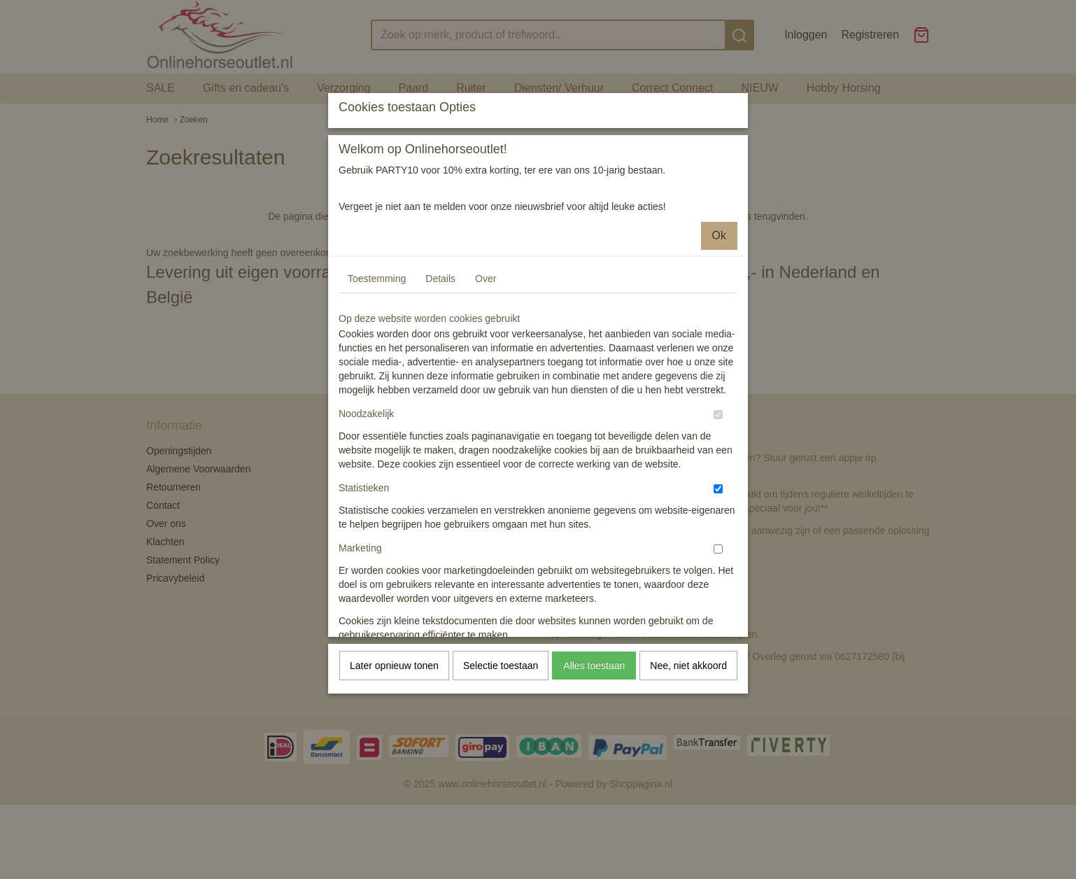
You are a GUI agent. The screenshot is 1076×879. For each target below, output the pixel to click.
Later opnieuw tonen (394, 727)
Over (485, 340)
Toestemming (377, 340)
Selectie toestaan (500, 727)
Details (440, 340)
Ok (719, 298)
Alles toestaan (594, 727)
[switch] (718, 476)
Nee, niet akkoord (688, 727)
